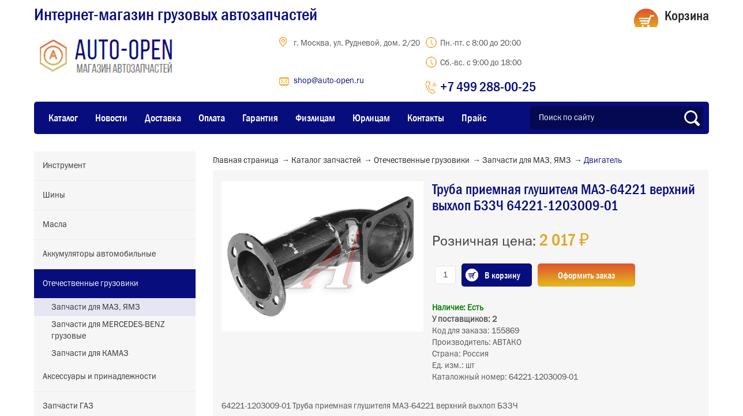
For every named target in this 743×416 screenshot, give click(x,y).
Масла (55, 224)
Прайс (473, 118)
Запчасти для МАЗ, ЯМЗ (95, 307)
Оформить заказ (586, 275)
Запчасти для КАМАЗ (90, 353)
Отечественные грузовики (90, 283)
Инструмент (64, 165)
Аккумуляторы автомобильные (99, 254)
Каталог (63, 118)
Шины (54, 195)
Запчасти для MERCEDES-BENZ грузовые (108, 330)
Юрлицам (371, 118)
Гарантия (260, 118)
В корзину (502, 275)
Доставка (163, 118)
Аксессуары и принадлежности (99, 376)
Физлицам (315, 118)
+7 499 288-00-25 (488, 86)
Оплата (211, 118)
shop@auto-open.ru (329, 80)
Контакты (425, 118)
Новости (111, 118)
